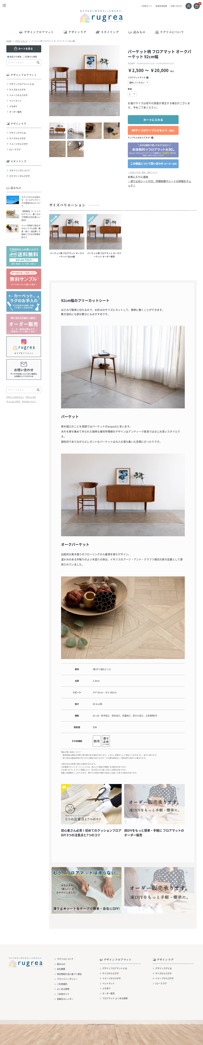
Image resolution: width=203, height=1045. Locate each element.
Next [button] (116, 80)
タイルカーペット (29, 401)
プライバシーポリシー (67, 978)
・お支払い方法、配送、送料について (142, 172)
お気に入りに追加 (138, 177)
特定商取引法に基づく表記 (69, 973)
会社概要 (61, 968)
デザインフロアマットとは (21, 83)
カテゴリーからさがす (19, 175)
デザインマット (21, 41)
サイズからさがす (17, 89)
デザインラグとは (17, 132)
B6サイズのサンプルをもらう (154, 130)
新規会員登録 (161, 6)
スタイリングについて (19, 170)
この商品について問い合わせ (153, 163)
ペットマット (15, 100)
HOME (8, 41)
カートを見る (25, 48)
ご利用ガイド (146, 6)
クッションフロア (13, 401)
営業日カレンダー (65, 998)
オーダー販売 (15, 111)
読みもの (61, 963)
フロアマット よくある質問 (115, 998)
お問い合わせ (176, 6)
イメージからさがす (18, 95)
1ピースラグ (15, 149)
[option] (84, 80)
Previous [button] (53, 80)
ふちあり (13, 106)
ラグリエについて (169, 32)
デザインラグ (30, 397)
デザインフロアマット (15, 397)
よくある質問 (63, 988)
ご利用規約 (62, 983)
